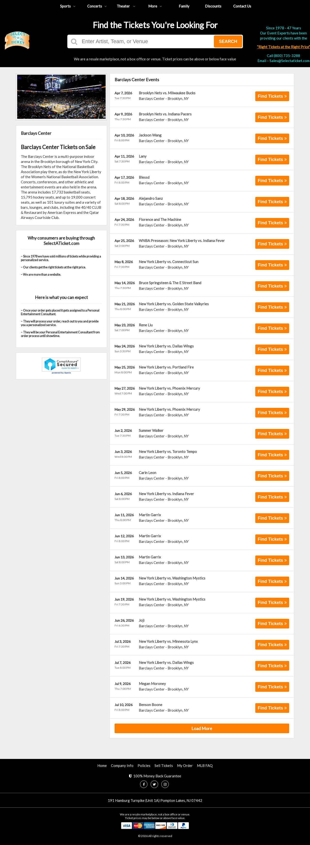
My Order (185, 765)
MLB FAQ (205, 765)
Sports (68, 6)
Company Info (122, 765)
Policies (144, 765)
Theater (126, 6)
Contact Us (242, 6)
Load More (201, 728)
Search (228, 41)
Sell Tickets (164, 765)
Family (184, 6)
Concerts (97, 6)
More (155, 6)
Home (102, 765)
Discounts (213, 6)
